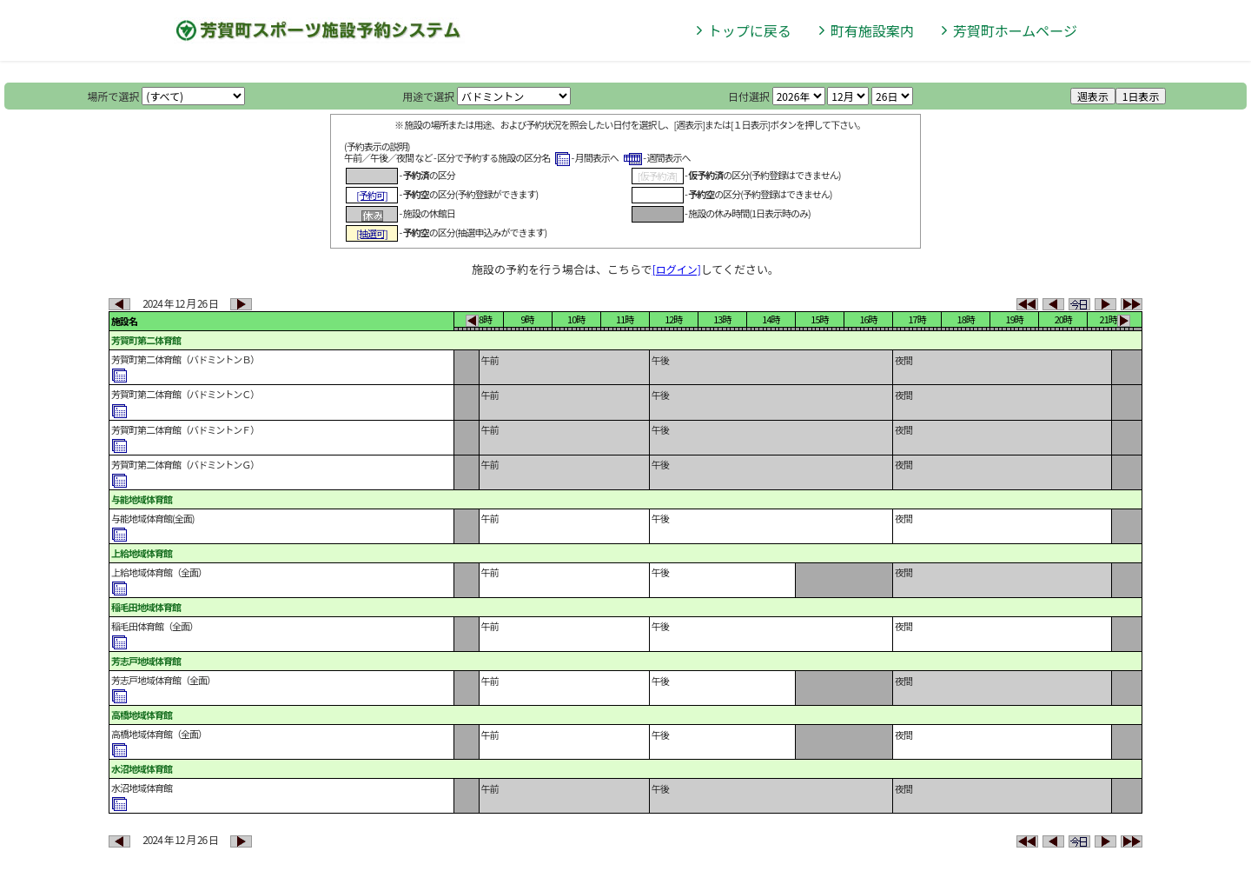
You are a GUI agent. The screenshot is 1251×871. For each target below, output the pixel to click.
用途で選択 (428, 96)
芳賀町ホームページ (1015, 30)
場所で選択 (114, 96)
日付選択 (749, 96)
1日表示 (1141, 96)
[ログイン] (676, 269)
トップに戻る (749, 30)
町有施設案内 (872, 30)
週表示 (1093, 96)
